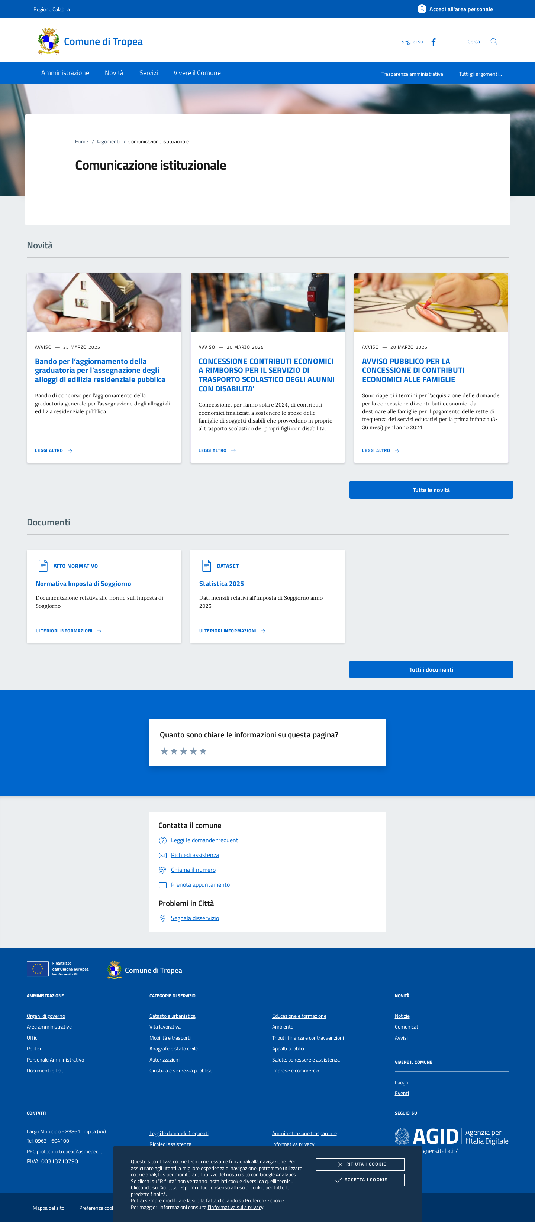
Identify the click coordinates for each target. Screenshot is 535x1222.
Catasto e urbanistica (172, 1016)
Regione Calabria (51, 9)
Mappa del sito (48, 1208)
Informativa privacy (293, 1144)
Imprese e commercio (295, 1070)
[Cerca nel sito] (494, 41)
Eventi (402, 1093)
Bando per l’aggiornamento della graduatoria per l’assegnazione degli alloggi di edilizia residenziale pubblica (100, 370)
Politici (34, 1049)
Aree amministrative (49, 1027)
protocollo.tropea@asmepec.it (69, 1151)
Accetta (360, 1180)
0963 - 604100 (52, 1141)
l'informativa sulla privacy (235, 1207)
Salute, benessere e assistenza (306, 1060)
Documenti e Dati (45, 1070)
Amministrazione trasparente (304, 1133)
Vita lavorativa (165, 1027)
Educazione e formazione (299, 1016)
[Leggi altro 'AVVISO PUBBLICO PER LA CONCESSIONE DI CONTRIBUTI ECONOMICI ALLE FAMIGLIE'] (381, 450)
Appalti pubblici (288, 1049)
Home (81, 141)
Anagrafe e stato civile (173, 1049)
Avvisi (401, 1038)
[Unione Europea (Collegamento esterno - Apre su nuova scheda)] (60, 970)
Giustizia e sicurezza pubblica (180, 1070)
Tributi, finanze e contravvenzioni (308, 1038)
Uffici (32, 1038)
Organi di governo (46, 1016)
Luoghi (402, 1082)
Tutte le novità (431, 489)
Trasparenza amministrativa (412, 74)
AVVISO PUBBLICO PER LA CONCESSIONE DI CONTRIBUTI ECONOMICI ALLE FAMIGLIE (413, 370)
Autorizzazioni (164, 1060)
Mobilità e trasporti (170, 1038)
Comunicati (407, 1027)
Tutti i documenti (431, 669)
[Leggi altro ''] (69, 631)
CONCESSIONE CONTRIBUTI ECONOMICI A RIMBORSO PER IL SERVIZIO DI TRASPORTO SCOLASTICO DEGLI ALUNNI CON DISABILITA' (267, 375)
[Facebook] (430, 41)
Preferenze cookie (264, 1200)
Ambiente (282, 1027)
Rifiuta (360, 1164)
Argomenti (108, 141)
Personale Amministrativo (55, 1060)
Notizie (402, 1016)
